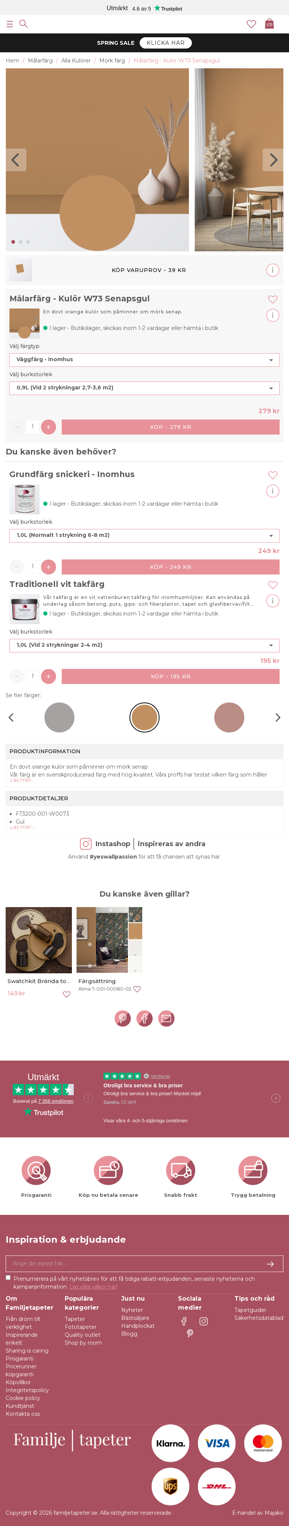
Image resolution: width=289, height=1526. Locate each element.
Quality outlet (82, 1334)
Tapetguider (250, 1310)
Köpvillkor (18, 1382)
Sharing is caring (27, 1350)
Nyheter (132, 1310)
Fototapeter (81, 1327)
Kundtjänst (20, 1406)
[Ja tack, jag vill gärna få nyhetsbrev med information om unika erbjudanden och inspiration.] (144, 1263)
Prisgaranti (19, 1358)
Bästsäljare (135, 1318)
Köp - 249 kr (171, 567)
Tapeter (75, 1319)
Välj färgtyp (24, 346)
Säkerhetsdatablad (258, 1318)
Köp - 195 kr (171, 676)
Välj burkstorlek (30, 374)
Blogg (129, 1333)
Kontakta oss (23, 1413)
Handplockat (138, 1325)
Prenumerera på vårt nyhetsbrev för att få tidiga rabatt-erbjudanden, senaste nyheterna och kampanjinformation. (134, 1282)
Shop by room (83, 1342)
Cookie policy (23, 1398)
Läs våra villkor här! (93, 1286)
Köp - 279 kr (171, 427)
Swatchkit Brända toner (42, 981)
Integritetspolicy (27, 1390)
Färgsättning (97, 981)
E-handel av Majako (257, 1512)
